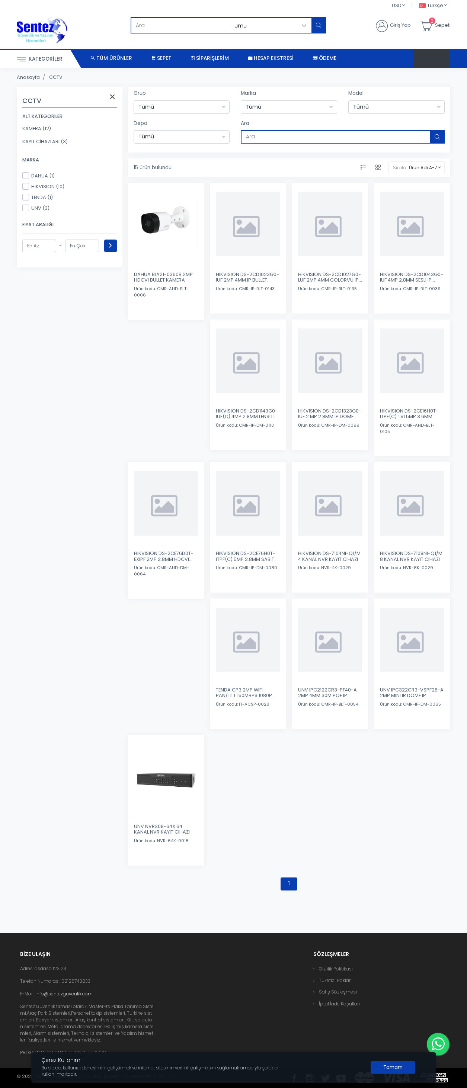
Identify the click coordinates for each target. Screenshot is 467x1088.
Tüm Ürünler (111, 58)
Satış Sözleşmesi (338, 992)
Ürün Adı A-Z (423, 167)
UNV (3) (35, 208)
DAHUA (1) (38, 175)
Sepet (161, 58)
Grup (140, 93)
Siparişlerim (210, 58)
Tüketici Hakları (335, 980)
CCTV (56, 77)
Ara (245, 123)
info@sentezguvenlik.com (64, 994)
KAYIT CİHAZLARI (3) (45, 141)
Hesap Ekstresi (271, 58)
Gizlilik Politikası (336, 969)
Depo (140, 123)
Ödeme (324, 58)
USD (397, 5)
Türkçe (431, 5)
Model (356, 93)
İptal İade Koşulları (339, 1004)
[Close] (393, 1067)
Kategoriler (40, 59)
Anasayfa (28, 77)
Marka (248, 93)
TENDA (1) (37, 197)
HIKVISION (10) (43, 186)
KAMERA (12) (36, 128)
